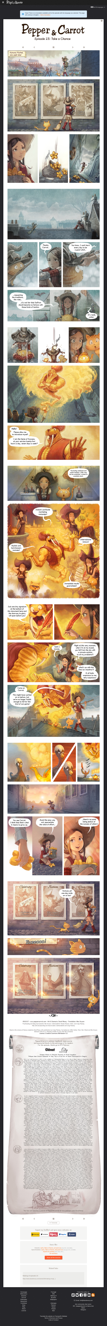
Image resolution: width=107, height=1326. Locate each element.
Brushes (53, 1297)
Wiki (53, 1294)
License (23, 1310)
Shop (23, 1305)
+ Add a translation (44, 15)
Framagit (53, 1292)
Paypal (53, 1308)
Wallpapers (53, 1299)
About (23, 1308)
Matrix (83, 1308)
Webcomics (23, 1294)
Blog (23, 1307)
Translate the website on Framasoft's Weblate (53, 1316)
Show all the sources (53, 1257)
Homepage (23, 1292)
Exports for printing (53, 1251)
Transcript (54, 1222)
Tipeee (53, 1307)
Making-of (53, 1295)
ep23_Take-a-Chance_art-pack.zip (56, 1248)
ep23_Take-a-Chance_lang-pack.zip (58, 1249)
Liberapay (53, 1303)
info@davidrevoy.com (86, 1300)
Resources (24, 1301)
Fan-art (24, 1297)
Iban (53, 1310)
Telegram (83, 1309)
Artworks (23, 1295)
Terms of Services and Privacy (53, 1318)
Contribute (24, 1303)
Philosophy (23, 1299)
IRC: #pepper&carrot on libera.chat (83, 1306)
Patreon (53, 1305)
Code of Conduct (53, 1320)
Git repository (53, 1253)
